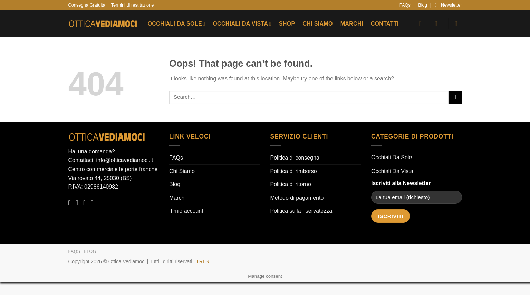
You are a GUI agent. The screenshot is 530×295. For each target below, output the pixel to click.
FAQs (405, 5)
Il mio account (186, 211)
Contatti (385, 24)
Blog (422, 5)
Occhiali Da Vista (242, 23)
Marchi (351, 24)
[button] (448, 5)
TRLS (202, 261)
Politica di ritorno (290, 184)
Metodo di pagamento (297, 198)
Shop (287, 24)
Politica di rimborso (293, 171)
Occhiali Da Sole (176, 23)
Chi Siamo (317, 24)
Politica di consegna (294, 158)
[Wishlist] (420, 23)
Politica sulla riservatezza (301, 211)
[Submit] (455, 97)
